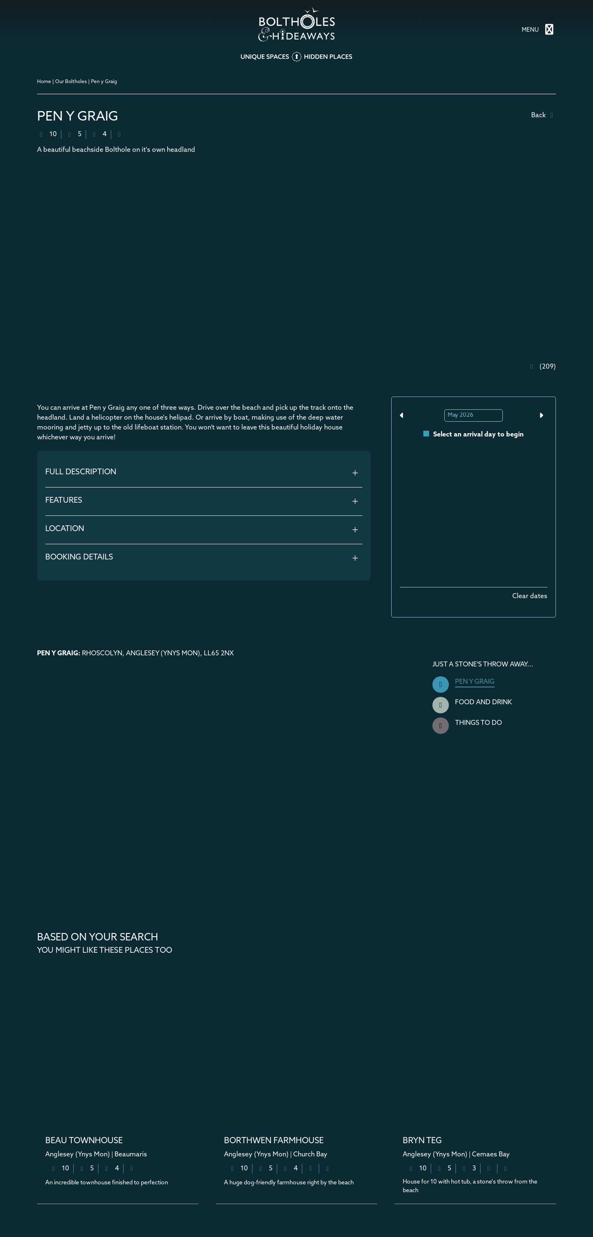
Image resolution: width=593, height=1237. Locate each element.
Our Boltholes (71, 81)
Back (543, 115)
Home (44, 81)
